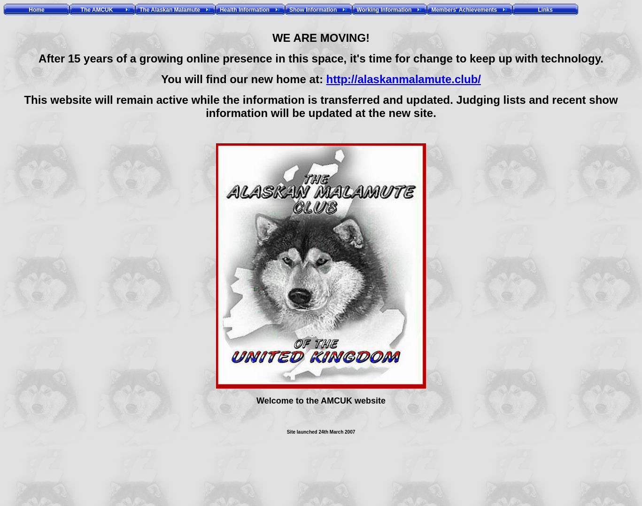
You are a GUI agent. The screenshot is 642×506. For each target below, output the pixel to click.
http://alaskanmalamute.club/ (403, 79)
